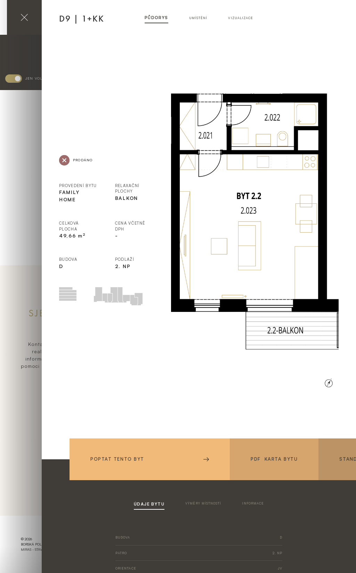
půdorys (156, 17)
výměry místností (203, 503)
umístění (198, 18)
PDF (274, 459)
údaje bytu (149, 504)
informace (253, 503)
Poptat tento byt (149, 459)
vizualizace (240, 18)
